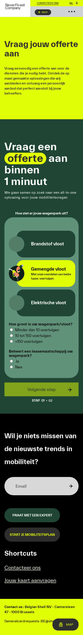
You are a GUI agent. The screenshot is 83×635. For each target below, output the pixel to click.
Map (45, 12)
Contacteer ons (48, 3)
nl (71, 3)
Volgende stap (41, 389)
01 (39, 400)
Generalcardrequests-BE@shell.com (34, 621)
